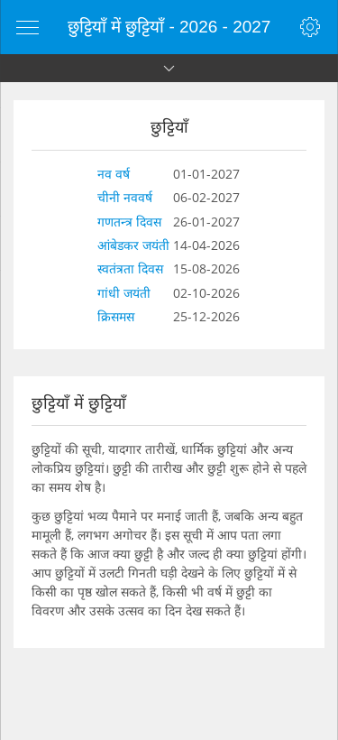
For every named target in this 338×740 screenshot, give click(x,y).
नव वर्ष (113, 173)
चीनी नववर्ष (124, 197)
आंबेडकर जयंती (133, 245)
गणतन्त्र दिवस (129, 221)
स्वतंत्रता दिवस (130, 268)
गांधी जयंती (124, 292)
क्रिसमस (115, 316)
